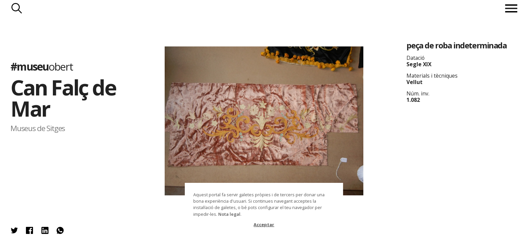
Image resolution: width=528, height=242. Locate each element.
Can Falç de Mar (63, 98)
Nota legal (229, 214)
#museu (41, 66)
